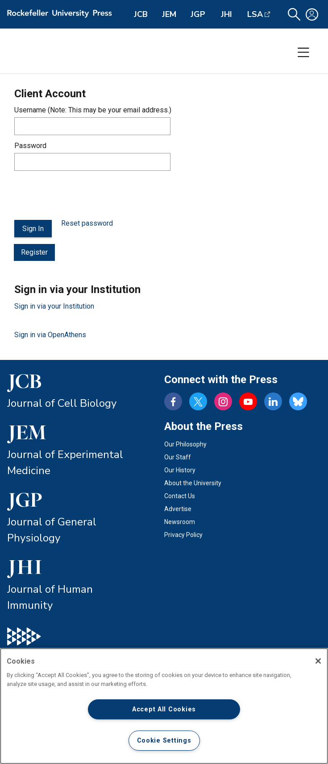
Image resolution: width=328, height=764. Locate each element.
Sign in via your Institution (54, 306)
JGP (198, 14)
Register (34, 252)
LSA (255, 14)
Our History (179, 470)
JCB (141, 14)
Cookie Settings (164, 740)
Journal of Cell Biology (61, 403)
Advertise (177, 508)
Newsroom (179, 521)
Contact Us (179, 496)
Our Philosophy (185, 444)
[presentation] (82, 195)
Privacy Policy (183, 534)
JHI (226, 14)
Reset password (87, 223)
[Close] (318, 661)
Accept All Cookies (164, 709)
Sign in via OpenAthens (50, 334)
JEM (169, 14)
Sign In (33, 228)
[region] (164, 706)
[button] (294, 14)
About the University (192, 483)
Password (30, 145)
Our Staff (177, 457)
